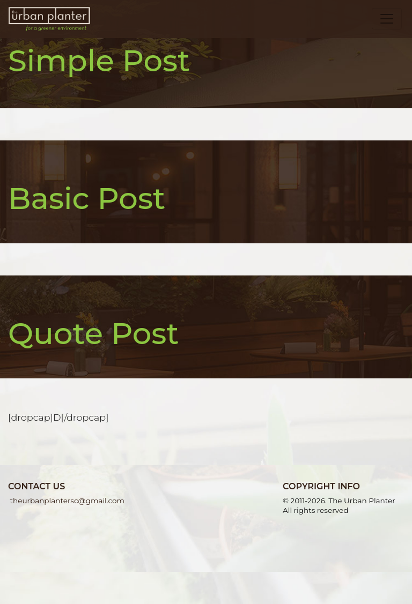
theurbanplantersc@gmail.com (66, 500)
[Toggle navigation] (387, 18)
